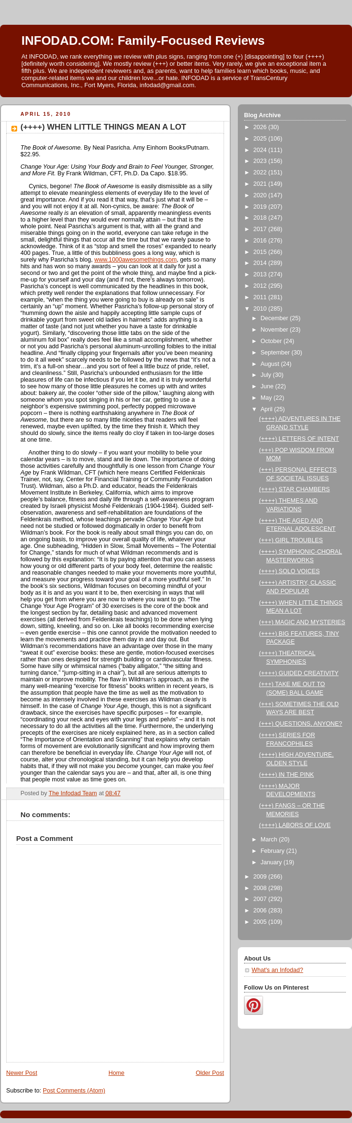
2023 (261, 161)
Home (116, 1073)
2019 (261, 206)
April (267, 409)
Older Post (210, 1073)
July (267, 375)
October (272, 341)
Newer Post (21, 1073)
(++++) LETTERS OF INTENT (299, 438)
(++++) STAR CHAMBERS (294, 489)
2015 (261, 252)
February (273, 851)
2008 (261, 888)
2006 (261, 910)
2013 (261, 274)
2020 (261, 195)
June (268, 386)
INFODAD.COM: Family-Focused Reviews (142, 40)
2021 (261, 184)
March (270, 839)
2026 (261, 127)
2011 (261, 297)
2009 (261, 876)
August (271, 364)
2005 (261, 922)
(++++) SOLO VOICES (289, 571)
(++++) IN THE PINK (286, 774)
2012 (261, 286)
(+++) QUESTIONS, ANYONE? (300, 723)
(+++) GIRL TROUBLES (291, 540)
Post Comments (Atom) (74, 1090)
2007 (261, 899)
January (272, 862)
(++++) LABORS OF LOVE (295, 825)
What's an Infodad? (277, 970)
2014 (261, 263)
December (275, 318)
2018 (261, 217)
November (275, 329)
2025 (261, 138)
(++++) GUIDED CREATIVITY (299, 673)
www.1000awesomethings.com (135, 259)
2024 (261, 150)
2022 (261, 172)
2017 (261, 229)
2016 (261, 240)
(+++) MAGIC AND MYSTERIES (302, 622)
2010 (261, 308)
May (267, 398)
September (276, 352)
